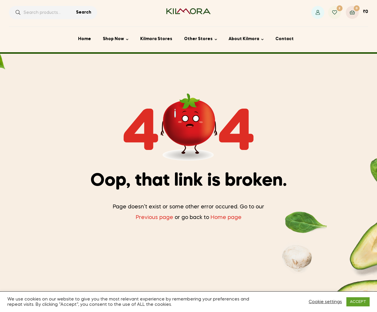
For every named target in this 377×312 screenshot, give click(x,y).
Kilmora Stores (156, 39)
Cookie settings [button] (325, 302)
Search (83, 12)
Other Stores (198, 39)
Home (84, 39)
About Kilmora (244, 39)
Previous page (154, 217)
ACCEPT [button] (358, 302)
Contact (284, 39)
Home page (226, 217)
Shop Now (113, 39)
